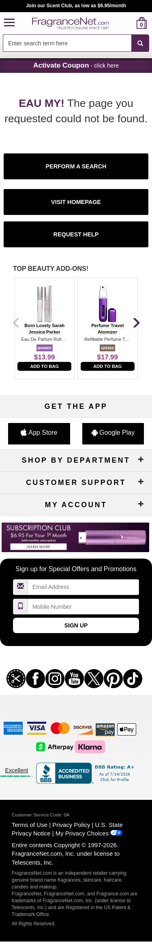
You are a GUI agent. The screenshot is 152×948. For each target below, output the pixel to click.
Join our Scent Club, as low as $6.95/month (76, 6)
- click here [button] (76, 65)
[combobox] (76, 43)
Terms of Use (29, 824)
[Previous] (16, 323)
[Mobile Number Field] (83, 606)
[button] (9, 23)
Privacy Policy (71, 824)
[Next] (136, 323)
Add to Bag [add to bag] (44, 366)
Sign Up (76, 625)
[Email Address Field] (83, 587)
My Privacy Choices (82, 833)
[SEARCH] (140, 43)
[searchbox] (67, 43)
